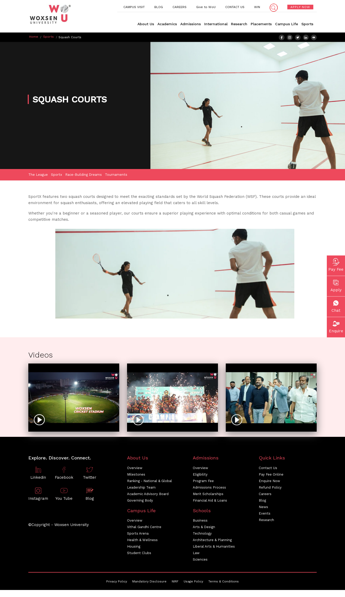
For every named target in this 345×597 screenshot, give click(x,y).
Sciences (200, 560)
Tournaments (116, 175)
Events (264, 514)
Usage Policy (193, 582)
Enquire (336, 326)
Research (239, 24)
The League (38, 175)
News (263, 507)
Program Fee (203, 481)
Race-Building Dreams (83, 175)
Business (200, 521)
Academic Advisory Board (148, 494)
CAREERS (179, 7)
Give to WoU (206, 7)
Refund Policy (270, 488)
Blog (262, 501)
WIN (257, 7)
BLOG (158, 7)
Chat (335, 305)
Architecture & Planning (212, 541)
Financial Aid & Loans (210, 501)
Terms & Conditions (223, 582)
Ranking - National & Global (149, 481)
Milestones (136, 475)
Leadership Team (141, 488)
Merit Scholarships (208, 494)
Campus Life (286, 24)
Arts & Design (204, 528)
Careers (265, 494)
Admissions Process (209, 488)
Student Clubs (139, 554)
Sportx (56, 175)
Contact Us (268, 468)
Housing (133, 547)
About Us (145, 24)
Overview (134, 468)
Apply (336, 285)
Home (33, 36)
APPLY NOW (300, 7)
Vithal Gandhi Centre (144, 528)
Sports (307, 24)
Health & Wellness (142, 541)
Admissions (190, 24)
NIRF (175, 582)
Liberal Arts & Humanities (214, 547)
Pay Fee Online (271, 475)
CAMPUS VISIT (134, 7)
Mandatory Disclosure (149, 582)
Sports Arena (138, 534)
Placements (261, 24)
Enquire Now (269, 481)
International (216, 24)
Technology (202, 534)
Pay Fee (335, 264)
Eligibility (200, 475)
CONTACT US (234, 7)
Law (196, 554)
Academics (167, 24)
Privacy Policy (116, 582)
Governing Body (140, 501)
